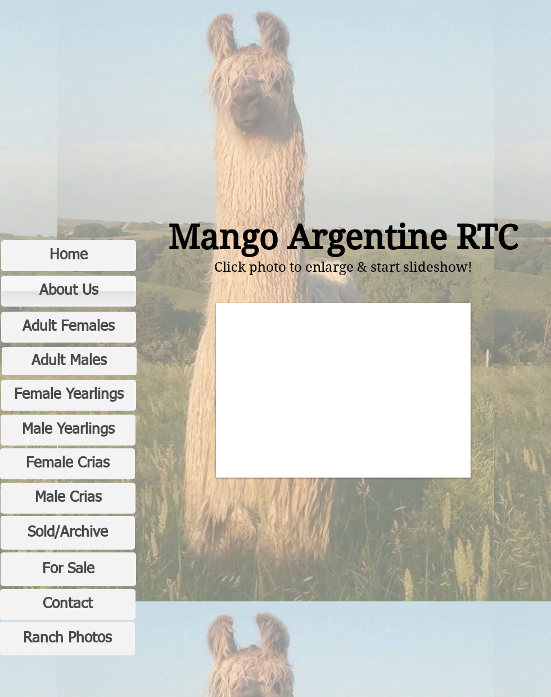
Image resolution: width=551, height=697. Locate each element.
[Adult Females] (68, 327)
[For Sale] (68, 569)
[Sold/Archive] (68, 533)
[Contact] (68, 604)
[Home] (68, 255)
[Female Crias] (67, 463)
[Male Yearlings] (68, 430)
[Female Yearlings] (68, 395)
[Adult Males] (69, 361)
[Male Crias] (68, 498)
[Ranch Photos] (67, 638)
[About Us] (68, 291)
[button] (343, 390)
